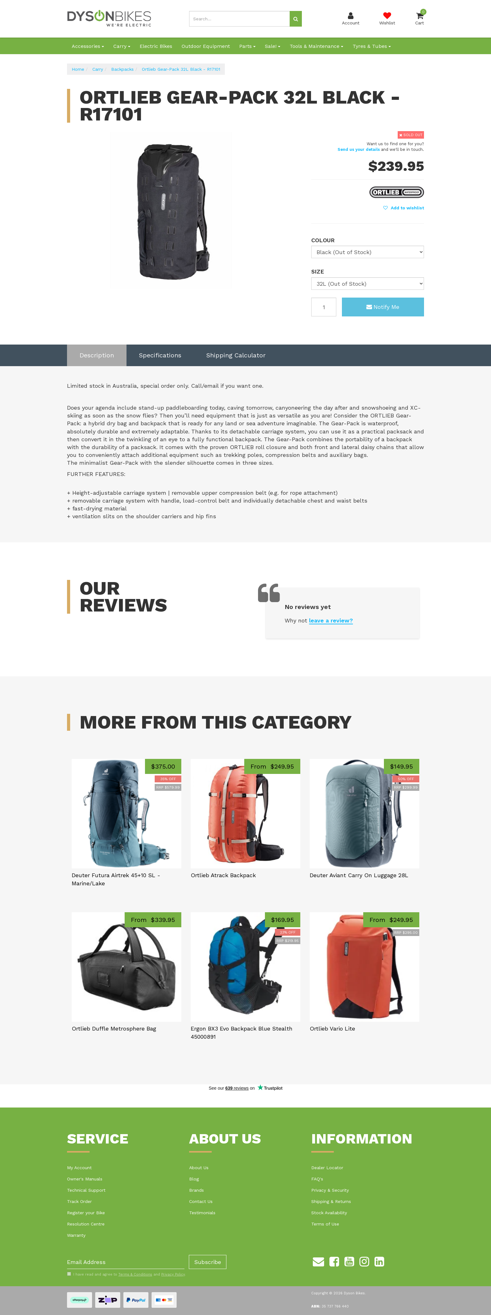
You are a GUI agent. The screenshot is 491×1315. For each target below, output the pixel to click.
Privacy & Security (330, 1190)
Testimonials (202, 1212)
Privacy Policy (173, 1274)
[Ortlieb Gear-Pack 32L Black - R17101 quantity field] (323, 307)
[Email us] (318, 1260)
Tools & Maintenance (316, 46)
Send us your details (359, 149)
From (272, 766)
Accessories (88, 46)
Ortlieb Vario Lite (332, 1028)
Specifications (160, 355)
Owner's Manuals (84, 1178)
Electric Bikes (156, 46)
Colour (323, 240)
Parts (247, 46)
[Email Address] (125, 1262)
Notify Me (382, 307)
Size (317, 271)
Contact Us (201, 1201)
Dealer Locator (327, 1167)
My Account (79, 1167)
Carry (121, 46)
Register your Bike (86, 1212)
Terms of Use (325, 1223)
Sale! (272, 46)
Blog (194, 1178)
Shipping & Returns (331, 1201)
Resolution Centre (86, 1223)
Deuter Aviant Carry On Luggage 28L (359, 875)
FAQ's (317, 1178)
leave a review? (331, 620)
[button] (403, 207)
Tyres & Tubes (372, 46)
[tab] (97, 355)
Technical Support (86, 1190)
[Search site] (296, 19)
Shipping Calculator (236, 355)
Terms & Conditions (135, 1274)
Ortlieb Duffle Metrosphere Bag (114, 1028)
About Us (199, 1167)
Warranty (76, 1235)
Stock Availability (329, 1212)
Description (97, 355)
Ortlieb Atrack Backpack (223, 875)
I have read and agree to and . (126, 1274)
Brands (196, 1190)
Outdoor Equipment (206, 46)
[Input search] (239, 19)
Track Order (79, 1201)
